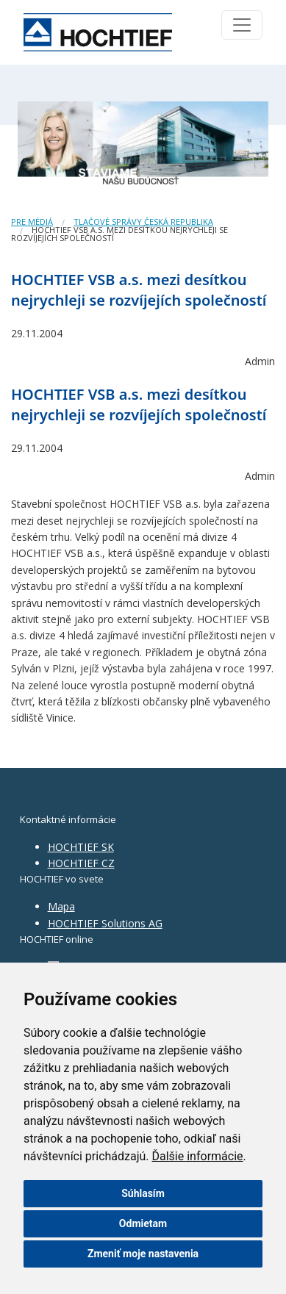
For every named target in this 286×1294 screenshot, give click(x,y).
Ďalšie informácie (197, 1156)
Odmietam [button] (143, 1223)
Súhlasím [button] (143, 1193)
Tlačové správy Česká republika (143, 221)
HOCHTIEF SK (81, 847)
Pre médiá (32, 221)
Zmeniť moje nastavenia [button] (143, 1253)
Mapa (61, 906)
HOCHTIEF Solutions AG (105, 923)
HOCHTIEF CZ (81, 863)
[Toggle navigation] (241, 25)
